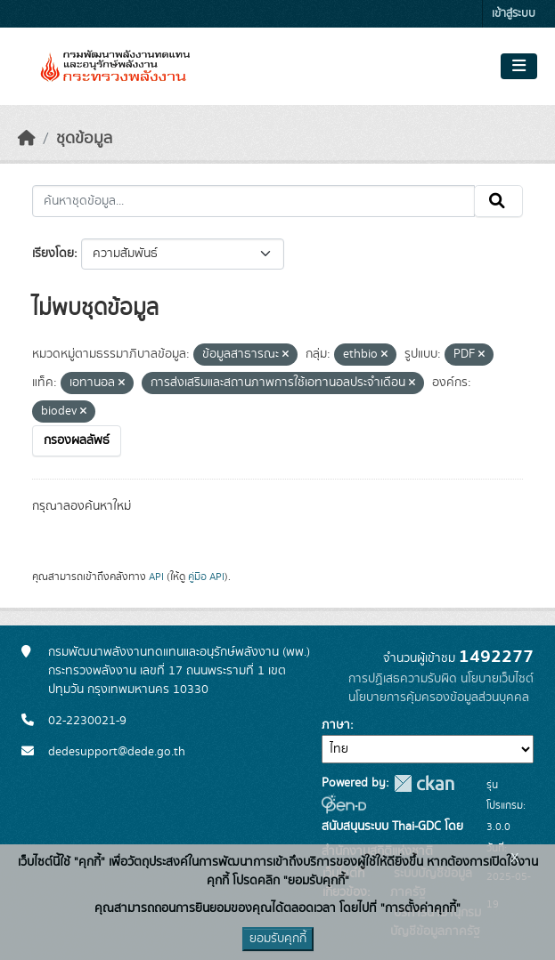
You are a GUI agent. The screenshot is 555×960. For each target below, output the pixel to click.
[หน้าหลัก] (27, 138)
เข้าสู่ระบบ (513, 13)
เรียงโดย (53, 253)
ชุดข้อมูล (84, 138)
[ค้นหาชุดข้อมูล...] (253, 201)
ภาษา (336, 725)
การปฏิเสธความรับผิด (402, 679)
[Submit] (498, 201)
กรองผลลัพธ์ (77, 440)
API (156, 577)
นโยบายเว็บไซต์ (497, 679)
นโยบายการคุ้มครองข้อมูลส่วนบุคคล (438, 697)
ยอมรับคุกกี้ (277, 939)
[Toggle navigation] (519, 66)
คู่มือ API (206, 577)
